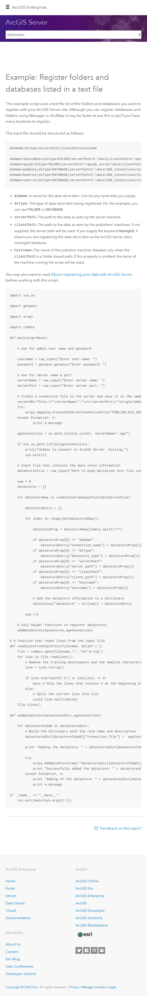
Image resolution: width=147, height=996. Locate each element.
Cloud (11, 910)
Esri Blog (13, 959)
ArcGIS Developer (90, 910)
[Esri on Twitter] (79, 950)
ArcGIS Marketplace (92, 925)
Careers (12, 952)
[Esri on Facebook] (86, 950)
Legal (112, 987)
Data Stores (15, 903)
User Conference (19, 966)
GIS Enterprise (29, 7)
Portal (10, 888)
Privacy (74, 987)
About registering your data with (91, 274)
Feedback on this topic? (120, 828)
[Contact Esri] (101, 950)
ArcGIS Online (87, 881)
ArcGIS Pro (84, 888)
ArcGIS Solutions (89, 918)
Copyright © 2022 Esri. (22, 987)
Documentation (18, 918)
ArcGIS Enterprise (90, 896)
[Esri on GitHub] (94, 950)
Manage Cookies (94, 987)
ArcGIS (81, 903)
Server (11, 896)
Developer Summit (21, 974)
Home (10, 881)
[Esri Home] (85, 934)
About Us (13, 944)
